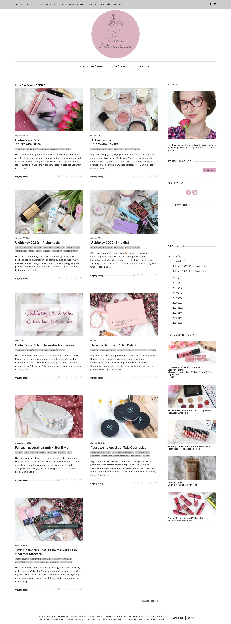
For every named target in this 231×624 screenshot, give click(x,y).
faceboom (27, 248)
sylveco (47, 251)
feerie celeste (22, 560)
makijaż (94, 351)
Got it (191, 618)
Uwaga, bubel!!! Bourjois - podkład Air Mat (182, 484)
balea (18, 248)
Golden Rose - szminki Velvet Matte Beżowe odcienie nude (187, 519)
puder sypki (136, 456)
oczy (120, 351)
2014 (175, 323)
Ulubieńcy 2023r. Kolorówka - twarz (104, 142)
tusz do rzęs (66, 563)
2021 (175, 288)
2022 (175, 283)
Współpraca (120, 66)
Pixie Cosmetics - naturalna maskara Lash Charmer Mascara (46, 552)
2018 (175, 303)
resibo (31, 251)
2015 (175, 318)
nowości (140, 453)
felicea (19, 453)
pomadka (52, 453)
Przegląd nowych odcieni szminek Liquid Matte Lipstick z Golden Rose (189, 448)
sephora (152, 351)
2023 (175, 278)
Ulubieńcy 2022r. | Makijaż (109, 243)
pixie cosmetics (41, 563)
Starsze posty (149, 601)
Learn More (178, 618)
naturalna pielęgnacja (54, 248)
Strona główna (91, 66)
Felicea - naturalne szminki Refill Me (41, 448)
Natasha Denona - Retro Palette (114, 346)
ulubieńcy (43, 150)
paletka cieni (130, 351)
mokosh (38, 248)
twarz (146, 456)
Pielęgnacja (48, 4)
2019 (175, 298)
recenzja (142, 351)
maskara (56, 560)
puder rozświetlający (119, 456)
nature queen (73, 248)
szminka (62, 453)
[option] (48, 73)
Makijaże (105, 4)
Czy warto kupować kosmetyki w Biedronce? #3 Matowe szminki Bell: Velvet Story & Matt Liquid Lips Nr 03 (191, 372)
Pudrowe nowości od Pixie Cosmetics (118, 448)
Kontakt (144, 66)
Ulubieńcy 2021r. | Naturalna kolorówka (44, 346)
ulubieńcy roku (57, 150)
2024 (175, 257)
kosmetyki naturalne (101, 453)
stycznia (178, 261)
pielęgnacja (21, 251)
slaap (38, 251)
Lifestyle (119, 4)
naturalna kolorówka (26, 150)
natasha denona (108, 351)
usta (68, 150)
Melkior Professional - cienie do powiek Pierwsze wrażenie (189, 412)
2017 (175, 308)
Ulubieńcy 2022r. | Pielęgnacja (37, 243)
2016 (175, 313)
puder (104, 456)
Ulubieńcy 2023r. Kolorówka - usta (28, 142)
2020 (175, 293)
